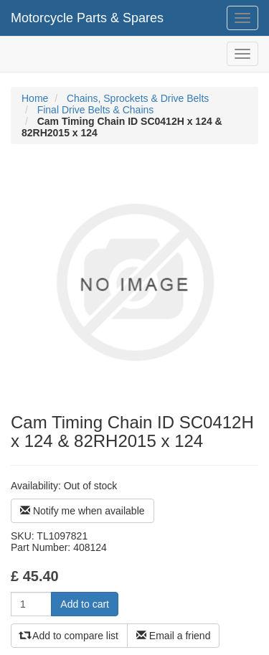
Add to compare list (69, 635)
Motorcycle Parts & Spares (87, 18)
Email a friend (173, 635)
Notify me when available (82, 511)
